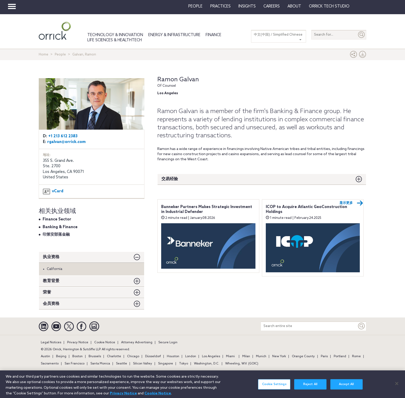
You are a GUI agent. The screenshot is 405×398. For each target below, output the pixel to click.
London (190, 356)
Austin (45, 356)
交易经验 (169, 179)
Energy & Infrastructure (174, 35)
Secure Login (167, 342)
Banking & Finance (60, 227)
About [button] (294, 6)
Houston (173, 356)
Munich (261, 356)
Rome (356, 356)
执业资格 (51, 256)
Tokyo (183, 363)
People (195, 6)
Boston (77, 356)
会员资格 (51, 303)
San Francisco (74, 363)
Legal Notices (51, 342)
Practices (220, 6)
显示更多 (351, 203)
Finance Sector (57, 219)
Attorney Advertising (136, 342)
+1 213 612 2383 (62, 136)
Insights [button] (247, 6)
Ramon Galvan (178, 79)
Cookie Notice (104, 342)
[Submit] (361, 34)
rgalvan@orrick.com (66, 142)
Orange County (303, 356)
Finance (213, 35)
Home (43, 55)
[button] (353, 55)
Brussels (95, 356)
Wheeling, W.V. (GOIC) (241, 363)
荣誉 (47, 292)
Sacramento (50, 363)
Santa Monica (100, 363)
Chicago (133, 356)
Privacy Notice (77, 342)
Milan (246, 356)
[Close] (396, 386)
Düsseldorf (153, 356)
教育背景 (51, 280)
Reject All (310, 387)
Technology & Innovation (115, 35)
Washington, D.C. (206, 363)
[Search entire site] (309, 326)
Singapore (165, 363)
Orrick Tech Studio (329, 6)
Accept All (346, 387)
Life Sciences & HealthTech (114, 40)
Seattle (121, 363)
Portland (340, 356)
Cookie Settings (274, 387)
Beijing (61, 356)
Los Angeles (211, 356)
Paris (324, 356)
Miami (230, 356)
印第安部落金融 (56, 234)
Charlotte (114, 356)
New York (279, 356)
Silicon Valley (142, 363)
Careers (271, 6)
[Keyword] (361, 326)
